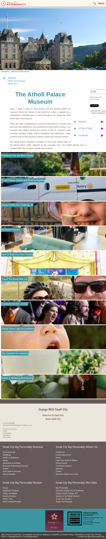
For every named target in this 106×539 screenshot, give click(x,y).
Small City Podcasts (64, 502)
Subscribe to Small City (84, 535)
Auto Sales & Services (12, 471)
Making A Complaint (51, 535)
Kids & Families (9, 474)
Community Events (63, 455)
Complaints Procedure (32, 535)
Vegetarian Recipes (11, 491)
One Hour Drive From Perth (67, 474)
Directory (5, 71)
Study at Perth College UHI (67, 493)
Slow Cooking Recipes (12, 502)
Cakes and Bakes (10, 493)
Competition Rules (30, 537)
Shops (5, 460)
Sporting (59, 469)
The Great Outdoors (64, 466)
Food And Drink (9, 452)
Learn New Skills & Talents (66, 460)
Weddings (7, 455)
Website (82, 121)
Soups (5, 488)
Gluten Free (7, 499)
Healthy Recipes (9, 496)
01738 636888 (8, 423)
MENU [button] (101, 3)
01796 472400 (85, 128)
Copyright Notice (14, 537)
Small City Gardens (64, 499)
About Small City (53, 418)
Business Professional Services (15, 466)
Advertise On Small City (53, 415)
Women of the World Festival (67, 496)
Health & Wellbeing (10, 458)
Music (58, 458)
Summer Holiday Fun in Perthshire (70, 491)
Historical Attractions (20, 71)
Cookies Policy (67, 535)
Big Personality (62, 488)
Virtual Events (61, 463)
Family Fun (60, 452)
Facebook (83, 135)
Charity (59, 471)
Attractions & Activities (12, 463)
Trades (5, 469)
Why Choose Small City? (11, 535)
